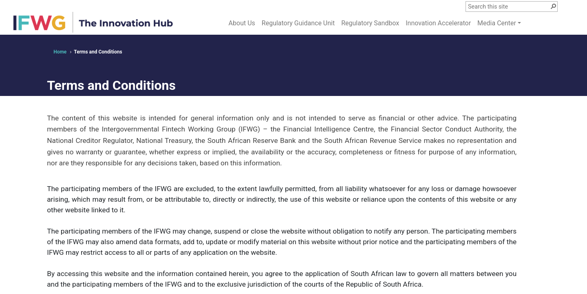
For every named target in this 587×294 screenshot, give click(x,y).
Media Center (496, 23)
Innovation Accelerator (438, 23)
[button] (553, 6)
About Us (242, 23)
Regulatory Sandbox (370, 23)
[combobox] (508, 7)
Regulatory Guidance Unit (298, 23)
